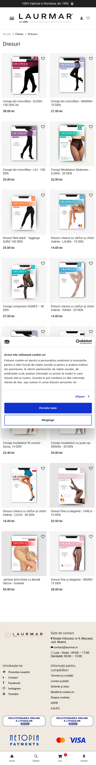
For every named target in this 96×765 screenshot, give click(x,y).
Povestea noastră (16, 672)
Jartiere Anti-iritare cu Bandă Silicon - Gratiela (21, 581)
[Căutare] (36, 758)
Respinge (48, 420)
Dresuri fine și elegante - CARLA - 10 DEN (72, 513)
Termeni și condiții (62, 675)
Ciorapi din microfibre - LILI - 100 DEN (24, 171)
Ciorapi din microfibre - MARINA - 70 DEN (72, 103)
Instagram (12, 688)
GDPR (54, 703)
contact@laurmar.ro (66, 647)
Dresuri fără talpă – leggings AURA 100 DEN (21, 239)
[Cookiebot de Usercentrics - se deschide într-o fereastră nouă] (76, 341)
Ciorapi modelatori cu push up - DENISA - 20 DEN (71, 444)
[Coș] (60, 758)
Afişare (80, 396)
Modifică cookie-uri (62, 692)
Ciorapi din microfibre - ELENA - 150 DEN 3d (23, 103)
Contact (10, 677)
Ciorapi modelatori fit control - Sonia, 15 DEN (22, 444)
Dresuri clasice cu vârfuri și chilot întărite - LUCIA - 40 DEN (24, 513)
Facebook (11, 683)
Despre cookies (60, 697)
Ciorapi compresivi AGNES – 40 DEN (23, 308)
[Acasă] (12, 758)
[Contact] (84, 758)
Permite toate (48, 407)
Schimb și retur (60, 686)
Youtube (10, 694)
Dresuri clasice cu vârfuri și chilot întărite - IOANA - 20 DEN (72, 308)
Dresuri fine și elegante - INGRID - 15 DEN (72, 581)
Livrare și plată (60, 681)
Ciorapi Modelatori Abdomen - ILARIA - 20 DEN (70, 171)
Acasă (7, 34)
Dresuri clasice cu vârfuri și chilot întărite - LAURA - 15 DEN (72, 239)
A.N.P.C (55, 708)
